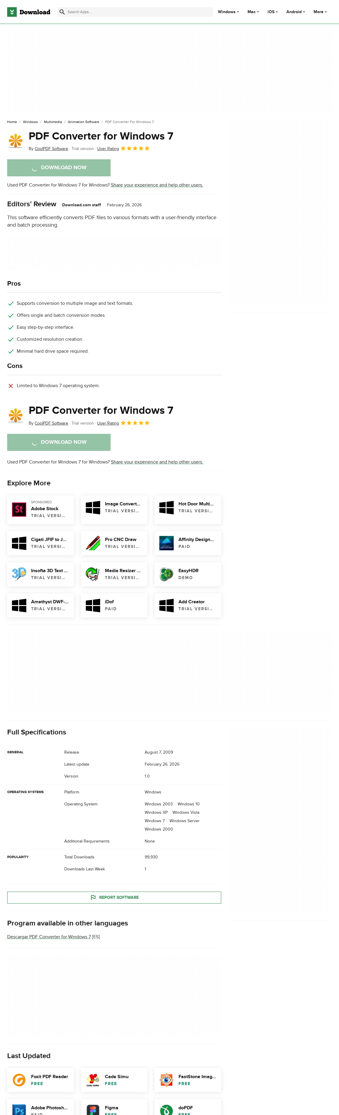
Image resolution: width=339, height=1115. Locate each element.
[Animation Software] (83, 122)
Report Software (114, 897)
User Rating (123, 148)
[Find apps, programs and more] (135, 12)
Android (294, 12)
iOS (271, 12)
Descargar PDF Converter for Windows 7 (49, 937)
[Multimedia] (53, 122)
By (48, 148)
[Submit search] (62, 12)
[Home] (12, 122)
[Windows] (30, 122)
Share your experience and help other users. (157, 185)
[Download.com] (28, 12)
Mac (252, 12)
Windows (227, 12)
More (321, 11)
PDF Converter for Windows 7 (101, 136)
